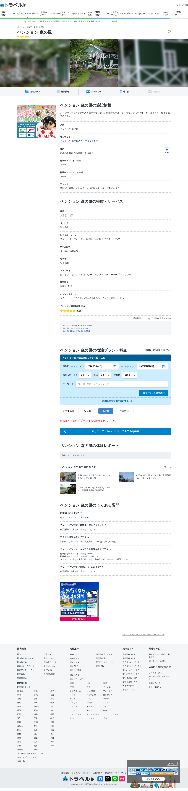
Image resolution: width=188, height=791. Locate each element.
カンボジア (107, 695)
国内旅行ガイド (129, 654)
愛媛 (36, 738)
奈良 (36, 726)
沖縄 (36, 749)
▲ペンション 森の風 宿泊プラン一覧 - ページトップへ (143, 634)
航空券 (20, 13)
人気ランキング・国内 (132, 662)
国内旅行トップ (23, 687)
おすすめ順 (68, 411)
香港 (105, 683)
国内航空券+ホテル (25, 658)
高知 (52, 738)
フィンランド (75, 714)
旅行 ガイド (179, 13)
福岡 (19, 742)
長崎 (52, 742)
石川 (19, 714)
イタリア (90, 706)
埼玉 (36, 703)
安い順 (87, 411)
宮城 (36, 695)
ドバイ (106, 718)
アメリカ (73, 703)
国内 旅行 (3, 13)
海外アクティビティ (104, 662)
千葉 (52, 703)
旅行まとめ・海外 (130, 682)
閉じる (173, 764)
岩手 (52, 691)
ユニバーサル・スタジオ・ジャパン (32, 753)
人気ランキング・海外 (132, 666)
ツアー (12, 13)
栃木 (36, 699)
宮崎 (52, 746)
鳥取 (36, 730)
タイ (88, 687)
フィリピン (91, 691)
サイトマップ (121, 773)
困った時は (182, 5)
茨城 (52, 699)
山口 (36, 734)
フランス (73, 706)
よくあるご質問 (155, 672)
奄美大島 (21, 761)
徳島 (19, 738)
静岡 (52, 714)
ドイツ (106, 706)
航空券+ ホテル (114, 13)
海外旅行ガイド (129, 658)
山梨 (52, 706)
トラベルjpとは (155, 687)
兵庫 (52, 726)
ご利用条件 (97, 773)
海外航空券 (101, 658)
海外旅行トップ (76, 679)
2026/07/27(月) (146, 366)
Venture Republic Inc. (96, 784)
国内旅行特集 (49, 674)
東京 (19, 706)
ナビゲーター (128, 686)
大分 (19, 746)
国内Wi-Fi (48, 670)
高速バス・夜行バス (25, 666)
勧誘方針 (109, 773)
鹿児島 (20, 749)
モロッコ (90, 718)
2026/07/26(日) (95, 366)
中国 (72, 687)
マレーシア (107, 691)
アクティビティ (78, 13)
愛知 (19, 718)
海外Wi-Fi (74, 666)
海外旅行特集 (75, 670)
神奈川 (36, 706)
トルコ (73, 718)
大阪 (52, 722)
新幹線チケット (50, 662)
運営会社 (65, 773)
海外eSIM (100, 666)
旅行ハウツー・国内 (131, 670)
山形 (52, 695)
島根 (19, 734)
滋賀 (19, 722)
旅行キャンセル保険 (157, 661)
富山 (52, 710)
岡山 (19, 730)
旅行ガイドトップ (130, 690)
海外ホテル (74, 658)
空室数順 (124, 411)
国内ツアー (22, 654)
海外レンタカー (76, 662)
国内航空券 (22, 662)
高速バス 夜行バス (65, 13)
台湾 (88, 683)
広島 (52, 730)
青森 (36, 691)
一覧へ (166, 467)
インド (73, 695)
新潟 (36, 710)
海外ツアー (74, 654)
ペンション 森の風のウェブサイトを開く (80, 141)
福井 (36, 714)
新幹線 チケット (44, 13)
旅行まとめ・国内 (130, 678)
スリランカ (91, 695)
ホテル (27, 13)
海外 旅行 (97, 13)
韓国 (72, 683)
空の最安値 (22, 678)
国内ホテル (48, 658)
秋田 (19, 695)
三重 (36, 718)
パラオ (106, 699)
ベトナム (107, 687)
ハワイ (73, 699)
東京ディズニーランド (26, 757)
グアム (89, 699)
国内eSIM (21, 674)
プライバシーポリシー (81, 773)
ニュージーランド (110, 714)
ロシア (106, 710)
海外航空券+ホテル (104, 654)
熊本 (36, 746)
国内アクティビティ (25, 670)
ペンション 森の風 (34, 32)
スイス (89, 710)
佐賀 (36, 742)
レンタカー (55, 13)
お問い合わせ (154, 683)
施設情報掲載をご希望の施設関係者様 (76, 331)
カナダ (89, 703)
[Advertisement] (130, 601)
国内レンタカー (50, 666)
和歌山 (20, 726)
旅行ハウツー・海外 (131, 674)
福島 (19, 699)
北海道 (20, 691)
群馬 (19, 703)
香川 (52, 734)
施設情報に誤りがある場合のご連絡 (75, 328)
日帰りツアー (49, 654)
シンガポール (75, 691)
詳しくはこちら (153, 779)
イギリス (107, 703)
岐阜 (52, 718)
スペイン (73, 710)
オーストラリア (93, 714)
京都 (36, 722)
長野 (19, 710)
